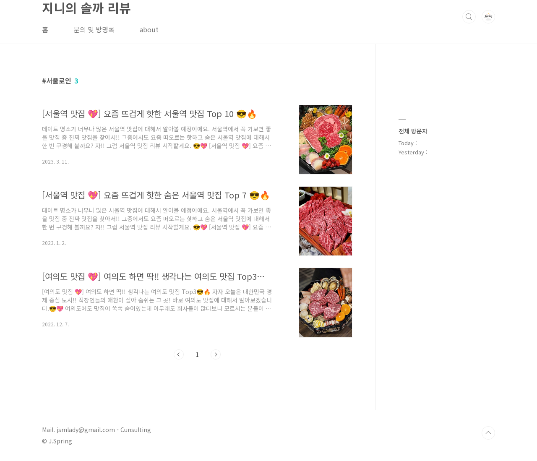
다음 (216, 354)
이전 (179, 354)
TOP (488, 433)
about (149, 29)
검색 (469, 16)
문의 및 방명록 (94, 29)
